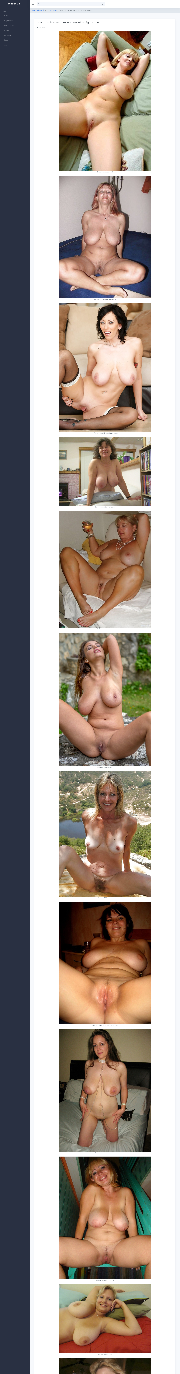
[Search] (68, 4)
